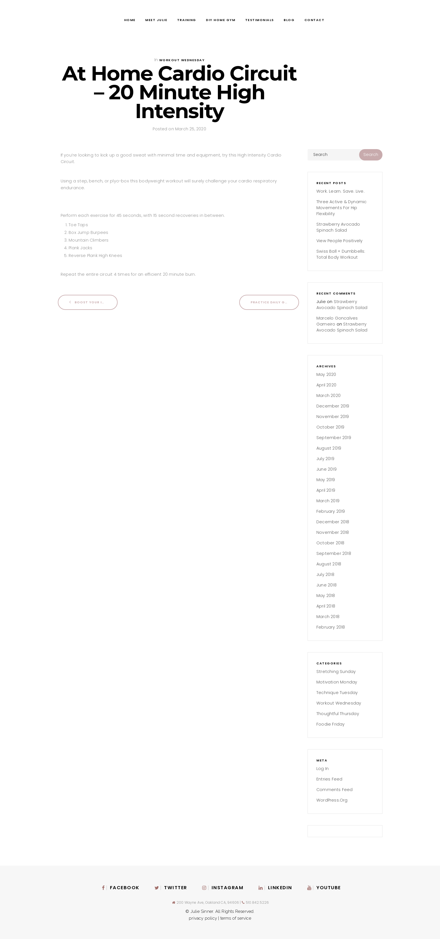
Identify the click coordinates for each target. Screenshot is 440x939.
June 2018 (326, 585)
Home (130, 20)
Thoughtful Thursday (337, 713)
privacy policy (203, 918)
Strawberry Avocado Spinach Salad (338, 227)
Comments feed (334, 789)
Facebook (121, 887)
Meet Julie (156, 20)
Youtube (324, 887)
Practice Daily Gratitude (275, 302)
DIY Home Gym (220, 20)
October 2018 (330, 543)
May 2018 (325, 595)
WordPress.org (332, 800)
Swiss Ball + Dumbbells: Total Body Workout (340, 254)
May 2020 (326, 374)
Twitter (171, 887)
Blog (289, 20)
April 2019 (325, 490)
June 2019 (326, 469)
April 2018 (325, 606)
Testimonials (259, 20)
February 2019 (330, 511)
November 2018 (332, 532)
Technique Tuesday (337, 692)
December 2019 (332, 406)
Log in (322, 768)
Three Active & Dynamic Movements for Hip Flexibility (341, 208)
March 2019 (327, 501)
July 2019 (325, 459)
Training (186, 20)
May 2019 (325, 480)
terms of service (235, 918)
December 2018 (332, 522)
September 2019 (333, 437)
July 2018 (325, 574)
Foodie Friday (330, 724)
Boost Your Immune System (93, 302)
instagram (222, 887)
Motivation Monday (336, 682)
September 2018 (333, 553)
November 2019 (332, 416)
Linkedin (275, 887)
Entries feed (329, 779)
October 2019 (330, 427)
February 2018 (330, 627)
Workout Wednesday (182, 60)
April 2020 (326, 385)
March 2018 (327, 616)
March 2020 (328, 395)
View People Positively (339, 241)
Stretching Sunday (336, 671)
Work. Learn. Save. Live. (340, 191)
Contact (314, 20)
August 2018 (328, 564)
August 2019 (328, 448)
